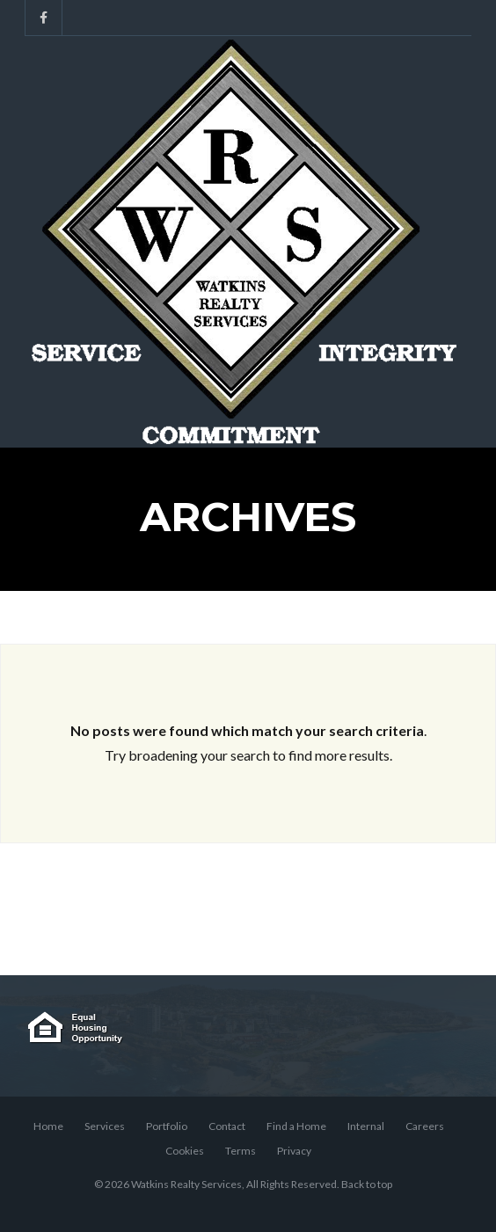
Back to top (366, 1184)
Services (104, 1126)
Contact (226, 1126)
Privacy (294, 1150)
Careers (424, 1126)
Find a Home (296, 1126)
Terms (240, 1150)
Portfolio (166, 1126)
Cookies (184, 1150)
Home (48, 1126)
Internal (365, 1126)
